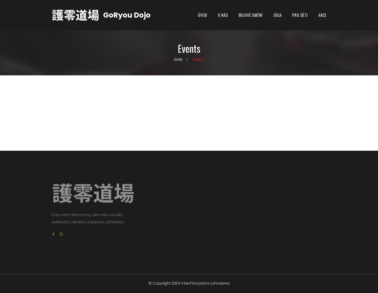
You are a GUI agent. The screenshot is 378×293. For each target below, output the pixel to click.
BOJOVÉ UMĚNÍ (251, 15)
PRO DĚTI (300, 15)
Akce (322, 15)
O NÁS (223, 15)
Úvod (202, 15)
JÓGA (277, 15)
